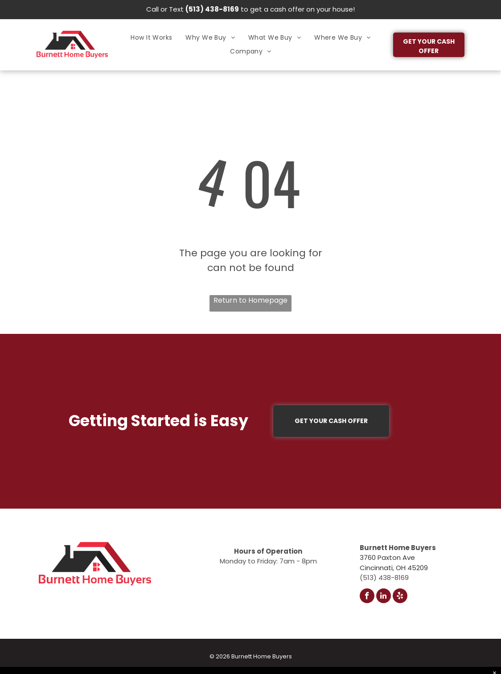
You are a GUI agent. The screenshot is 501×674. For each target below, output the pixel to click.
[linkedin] (383, 596)
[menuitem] (151, 38)
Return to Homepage (250, 300)
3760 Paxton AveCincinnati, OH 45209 (394, 562)
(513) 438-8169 (212, 9)
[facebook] (367, 596)
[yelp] (400, 596)
